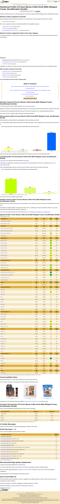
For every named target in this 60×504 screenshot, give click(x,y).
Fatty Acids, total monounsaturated (6, 228)
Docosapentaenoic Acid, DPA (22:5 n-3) (11, 30)
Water (1, 368)
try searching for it (46, 211)
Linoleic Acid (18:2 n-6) (4, 277)
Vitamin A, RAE (3, 324)
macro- (24, 106)
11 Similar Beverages (30, 92)
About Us (32, 492)
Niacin (1, 296)
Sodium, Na (2, 348)
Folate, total (2, 294)
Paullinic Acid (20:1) (6, 75)
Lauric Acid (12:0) (3, 250)
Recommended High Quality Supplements (30, 94)
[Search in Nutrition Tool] (27, 11)
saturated (15, 163)
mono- (51, 163)
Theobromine (5, 28)
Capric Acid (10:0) (3, 243)
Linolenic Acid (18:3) (4, 279)
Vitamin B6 (2, 306)
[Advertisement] (30, 48)
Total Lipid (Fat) (3, 235)
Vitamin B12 (2, 304)
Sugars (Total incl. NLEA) (5, 223)
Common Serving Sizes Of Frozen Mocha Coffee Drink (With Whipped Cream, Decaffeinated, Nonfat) (30, 90)
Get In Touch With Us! (30, 96)
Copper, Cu (2, 333)
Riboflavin (2, 299)
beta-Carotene (3, 316)
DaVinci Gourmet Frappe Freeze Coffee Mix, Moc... (48, 398)
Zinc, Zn (1, 351)
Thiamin (1, 301)
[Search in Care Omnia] (50, 1)
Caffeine (4, 21)
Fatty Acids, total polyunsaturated (6, 230)
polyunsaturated (4, 164)
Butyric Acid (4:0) (6, 73)
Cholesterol (5, 63)
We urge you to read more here (53, 499)
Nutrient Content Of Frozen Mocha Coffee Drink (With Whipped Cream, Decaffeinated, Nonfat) (30, 86)
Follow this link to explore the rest (32, 401)
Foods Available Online (30, 88)
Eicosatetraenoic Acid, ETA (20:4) (10, 61)
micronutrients (31, 106)
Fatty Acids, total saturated (5, 233)
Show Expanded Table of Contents (30, 98)
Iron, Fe (1, 336)
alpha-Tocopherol (3, 314)
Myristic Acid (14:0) (3, 252)
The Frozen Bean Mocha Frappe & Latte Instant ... (12, 398)
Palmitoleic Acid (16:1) (7, 71)
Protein (1, 284)
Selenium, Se (2, 346)
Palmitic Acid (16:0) (4, 255)
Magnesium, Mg (3, 338)
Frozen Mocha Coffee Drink (5, 436)
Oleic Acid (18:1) (3, 262)
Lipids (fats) (3, 160)
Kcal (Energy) (2, 372)
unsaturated (22, 163)
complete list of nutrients (35, 211)
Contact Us (13, 485)
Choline (1, 360)
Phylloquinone (3, 319)
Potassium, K (2, 343)
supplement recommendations (25, 469)
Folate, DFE (2, 289)
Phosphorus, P (3, 341)
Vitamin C (2, 309)
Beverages (8, 216)
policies (39, 495)
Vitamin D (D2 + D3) (7, 26)
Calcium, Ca (2, 331)
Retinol (1, 321)
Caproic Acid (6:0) (6, 77)
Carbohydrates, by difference (5, 221)
